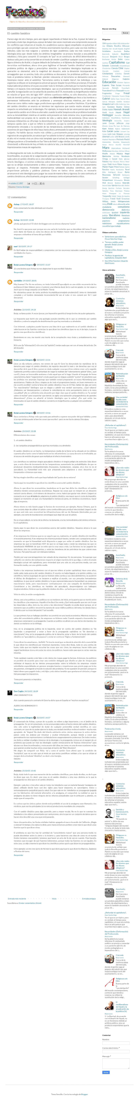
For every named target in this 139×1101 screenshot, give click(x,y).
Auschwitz (117, 51)
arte (127, 204)
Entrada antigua (89, 898)
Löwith (127, 137)
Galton (113, 99)
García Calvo (125, 99)
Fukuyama (115, 96)
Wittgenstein (123, 201)
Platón (105, 167)
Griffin (116, 104)
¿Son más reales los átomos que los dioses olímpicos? (122, 472)
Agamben (109, 43)
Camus (127, 59)
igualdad (115, 213)
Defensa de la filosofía (121, 580)
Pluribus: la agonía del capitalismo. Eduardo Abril (116, 256)
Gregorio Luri (108, 104)
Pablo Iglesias (124, 159)
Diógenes (115, 79)
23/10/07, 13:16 (43, 413)
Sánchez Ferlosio (115, 188)
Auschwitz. (120, 276)
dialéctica (125, 210)
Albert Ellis (117, 43)
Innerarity (118, 121)
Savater (105, 178)
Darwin (126, 74)
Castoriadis (114, 66)
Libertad (105, 136)
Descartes (115, 76)
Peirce (122, 161)
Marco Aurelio (115, 145)
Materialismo (116, 148)
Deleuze (105, 76)
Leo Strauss (117, 134)
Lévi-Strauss (119, 137)
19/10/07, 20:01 (30, 280)
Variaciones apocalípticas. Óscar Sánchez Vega (115, 237)
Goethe (119, 101)
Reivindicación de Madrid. (122, 375)
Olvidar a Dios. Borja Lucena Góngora (116, 251)
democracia (108, 209)
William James (109, 201)
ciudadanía (106, 207)
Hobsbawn (106, 118)
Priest (116, 167)
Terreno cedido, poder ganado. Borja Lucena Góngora (114, 244)
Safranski (116, 175)
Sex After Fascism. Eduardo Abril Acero (116, 262)
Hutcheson (125, 118)
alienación (122, 204)
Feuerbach (125, 88)
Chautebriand (124, 66)
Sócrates (126, 188)
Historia (126, 115)
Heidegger (107, 115)
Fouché (126, 90)
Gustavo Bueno (114, 107)
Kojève (117, 129)
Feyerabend (106, 91)
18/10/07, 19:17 (25, 246)
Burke (114, 59)
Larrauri (123, 131)
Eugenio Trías (108, 85)
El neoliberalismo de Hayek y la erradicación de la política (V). (117, 1008)
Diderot (105, 79)
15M (104, 43)
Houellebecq (115, 118)
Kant (104, 128)
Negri (127, 153)
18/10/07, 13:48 (27, 220)
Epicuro (126, 82)
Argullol (126, 49)
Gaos (118, 99)
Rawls (112, 169)
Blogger (84, 1094)
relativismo (107, 223)
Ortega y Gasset (109, 159)
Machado (120, 139)
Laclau (116, 131)
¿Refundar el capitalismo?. (116, 426)
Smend (104, 185)
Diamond (126, 76)
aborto (115, 204)
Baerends (106, 54)
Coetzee (116, 71)
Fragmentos (107, 93)
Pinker (119, 164)
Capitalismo (117, 62)
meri (16, 246)
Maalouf (105, 139)
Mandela (116, 142)
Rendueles (120, 169)
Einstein (120, 82)
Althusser (125, 46)
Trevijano (105, 199)
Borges (126, 57)
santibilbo (18, 280)
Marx (105, 147)
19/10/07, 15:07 (43, 265)
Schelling (116, 177)
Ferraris (115, 88)
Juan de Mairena (122, 126)
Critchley (118, 74)
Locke (112, 137)
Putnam (121, 167)
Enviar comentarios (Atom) (30, 903)
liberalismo (114, 215)
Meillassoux (106, 151)
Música (120, 153)
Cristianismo (107, 73)
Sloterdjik (125, 183)
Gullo (121, 104)
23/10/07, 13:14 (43, 360)
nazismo (126, 218)
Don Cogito (19, 691)
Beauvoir (105, 57)
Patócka (105, 162)
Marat (104, 145)
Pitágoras (126, 164)
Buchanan (106, 59)
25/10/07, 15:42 (29, 771)
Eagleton (126, 79)
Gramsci (126, 101)
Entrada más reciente (17, 898)
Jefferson (120, 123)
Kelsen (110, 129)
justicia (105, 215)
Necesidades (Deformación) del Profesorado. (116, 446)
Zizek (110, 203)
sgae (112, 226)
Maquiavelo (125, 142)
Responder (18, 212)
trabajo (118, 226)
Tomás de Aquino (123, 196)
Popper (111, 167)
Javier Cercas (108, 123)
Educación (109, 82)
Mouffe (105, 154)
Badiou (126, 51)
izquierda (124, 212)
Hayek (118, 112)
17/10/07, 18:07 (27, 204)
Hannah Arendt (121, 109)
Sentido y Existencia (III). (122, 812)
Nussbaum (125, 156)
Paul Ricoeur (114, 161)
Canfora (105, 63)
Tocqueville (106, 196)
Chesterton (106, 68)
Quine (127, 167)
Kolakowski (125, 129)
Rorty (127, 172)
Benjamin (113, 57)
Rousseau (106, 175)
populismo (106, 221)
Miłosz (127, 151)
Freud (126, 93)
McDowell (125, 148)
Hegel (126, 112)
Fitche (114, 90)
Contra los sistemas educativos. (121, 301)
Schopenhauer (107, 180)
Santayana (125, 175)
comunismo (123, 206)
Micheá (121, 151)
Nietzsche (106, 156)
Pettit (110, 164)
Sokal (109, 185)
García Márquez (108, 101)
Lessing (126, 134)
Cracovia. (120, 351)
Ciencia (19, 187)
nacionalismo (109, 217)
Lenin (110, 134)
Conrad (126, 71)
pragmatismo (124, 221)
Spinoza (115, 185)
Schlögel (126, 177)
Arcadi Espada (118, 49)
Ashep (16, 204)
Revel (127, 170)
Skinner (110, 183)
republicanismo (123, 223)
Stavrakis (121, 185)
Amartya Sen (107, 49)
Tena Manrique (116, 191)
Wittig (104, 204)
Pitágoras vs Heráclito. (122, 326)
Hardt (104, 112)
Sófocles (105, 191)
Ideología (26, 187)
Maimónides (106, 142)
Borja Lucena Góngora (23, 265)
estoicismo (106, 212)
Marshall (126, 145)
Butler (120, 59)
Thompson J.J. (115, 193)
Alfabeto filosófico (113, 46)
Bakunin (115, 54)
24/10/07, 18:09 (31, 691)
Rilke (104, 172)
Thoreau (126, 193)
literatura (125, 215)
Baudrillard (125, 54)
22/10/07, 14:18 (29, 309)
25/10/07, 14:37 (43, 718)
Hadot (110, 110)
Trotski (112, 199)
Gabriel (106, 98)
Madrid (126, 139)
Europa (118, 85)
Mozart (112, 153)
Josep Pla (112, 126)
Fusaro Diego (124, 96)
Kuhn (104, 131)
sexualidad (106, 226)
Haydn (111, 112)
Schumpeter (118, 180)
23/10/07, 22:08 (29, 431)
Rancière (105, 170)
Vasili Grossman (122, 199)
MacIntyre (112, 139)
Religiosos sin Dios (121, 497)
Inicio (54, 898)
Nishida (116, 156)
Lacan (110, 131)
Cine (121, 68)
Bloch (121, 57)
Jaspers (126, 121)
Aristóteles (106, 51)
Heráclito (118, 115)
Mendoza (115, 151)
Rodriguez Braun (115, 172)
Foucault (120, 90)
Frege (118, 93)
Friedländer (106, 96)
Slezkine (118, 183)
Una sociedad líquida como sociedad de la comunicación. (122, 401)
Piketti (114, 164)
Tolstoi (114, 196)
